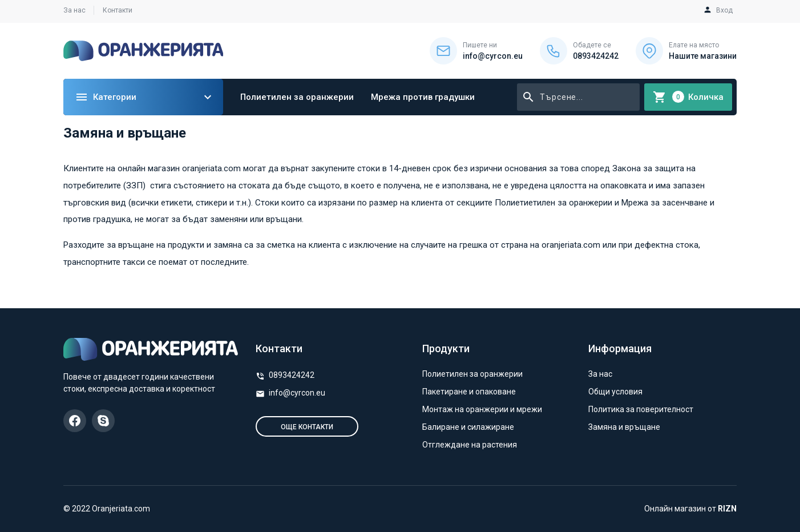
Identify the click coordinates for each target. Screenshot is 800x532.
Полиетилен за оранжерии (297, 97)
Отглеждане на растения (469, 444)
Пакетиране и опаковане (469, 391)
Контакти (117, 10)
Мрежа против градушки (423, 97)
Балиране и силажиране (468, 427)
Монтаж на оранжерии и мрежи (482, 409)
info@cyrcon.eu (297, 392)
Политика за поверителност (640, 409)
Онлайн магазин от (690, 508)
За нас (74, 10)
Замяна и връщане (624, 427)
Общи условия (615, 391)
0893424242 (291, 375)
